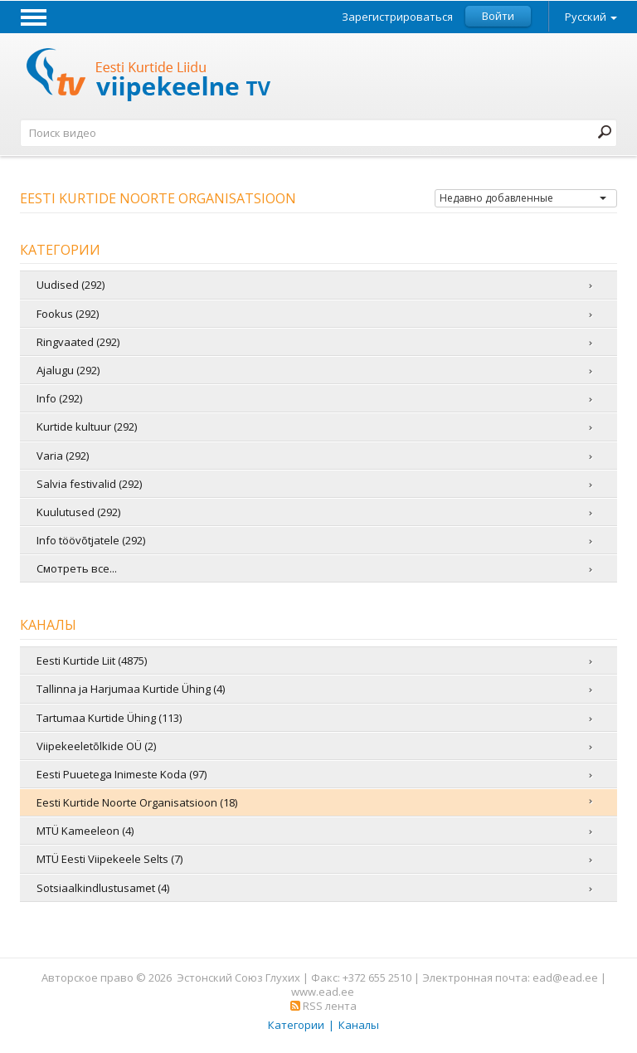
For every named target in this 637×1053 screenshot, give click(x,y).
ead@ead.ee (565, 977)
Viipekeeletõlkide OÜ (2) (96, 746)
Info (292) (59, 398)
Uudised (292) (70, 284)
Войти (498, 15)
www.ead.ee (322, 991)
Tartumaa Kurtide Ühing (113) (109, 717)
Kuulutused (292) (78, 512)
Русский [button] (591, 16)
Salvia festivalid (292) (89, 483)
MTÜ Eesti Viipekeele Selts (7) (109, 858)
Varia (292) (62, 455)
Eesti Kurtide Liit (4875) (91, 660)
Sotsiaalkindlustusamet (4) (102, 887)
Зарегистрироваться (397, 17)
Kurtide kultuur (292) (86, 426)
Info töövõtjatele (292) (90, 540)
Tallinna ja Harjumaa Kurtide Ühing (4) (130, 688)
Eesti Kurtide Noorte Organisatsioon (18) (136, 802)
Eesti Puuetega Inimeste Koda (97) (121, 774)
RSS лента (323, 1005)
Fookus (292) (67, 313)
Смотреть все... (76, 568)
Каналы (358, 1024)
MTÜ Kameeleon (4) (85, 830)
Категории (296, 1024)
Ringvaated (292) (77, 341)
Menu (33, 16)
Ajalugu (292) (68, 370)
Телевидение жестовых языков (149, 76)
